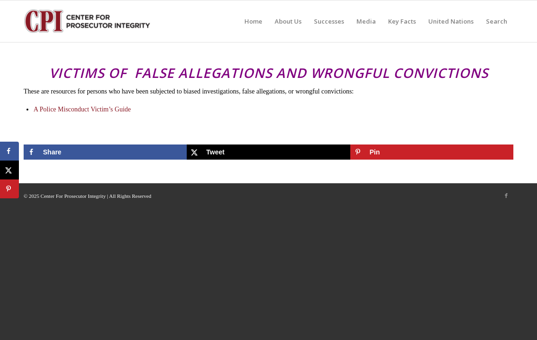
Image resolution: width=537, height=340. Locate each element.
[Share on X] (268, 152)
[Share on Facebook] (105, 152)
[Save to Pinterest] (431, 152)
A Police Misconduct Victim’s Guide (82, 109)
